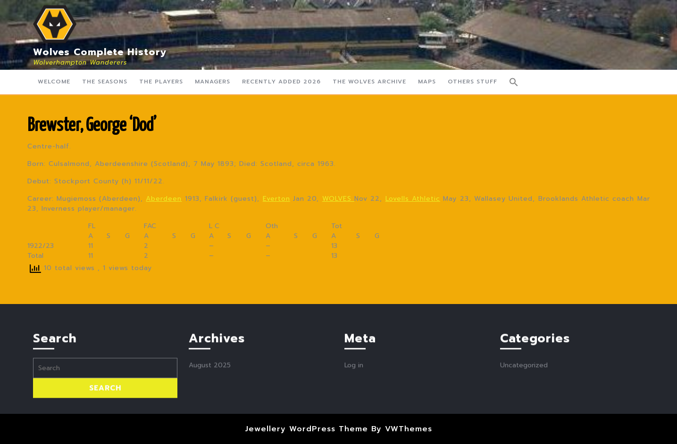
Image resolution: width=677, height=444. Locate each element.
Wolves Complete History (100, 52)
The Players (161, 81)
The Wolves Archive (369, 81)
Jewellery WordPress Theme (306, 429)
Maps (427, 81)
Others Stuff (472, 81)
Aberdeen (164, 199)
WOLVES (338, 199)
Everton (276, 199)
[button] (513, 82)
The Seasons (104, 81)
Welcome (54, 81)
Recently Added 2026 (281, 81)
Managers (212, 81)
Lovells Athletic (412, 199)
